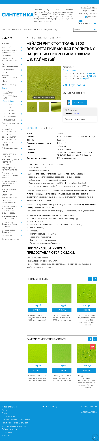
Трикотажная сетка (10, 239)
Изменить (76, 113)
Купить (37, 310)
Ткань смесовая (9, 117)
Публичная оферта (10, 429)
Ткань (4, 88)
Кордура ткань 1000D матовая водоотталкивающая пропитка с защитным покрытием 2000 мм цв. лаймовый (87, 381)
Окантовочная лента (8, 71)
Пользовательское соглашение (16, 420)
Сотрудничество (9, 416)
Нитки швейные (8, 120)
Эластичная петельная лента (9, 201)
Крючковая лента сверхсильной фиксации (9, 183)
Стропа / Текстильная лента (10, 65)
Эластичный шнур (9, 84)
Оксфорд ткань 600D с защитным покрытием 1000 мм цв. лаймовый (37, 317)
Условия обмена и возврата (14, 426)
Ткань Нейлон (8, 101)
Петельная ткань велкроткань (9, 155)
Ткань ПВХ (7, 107)
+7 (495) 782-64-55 (89, 7)
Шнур (4, 81)
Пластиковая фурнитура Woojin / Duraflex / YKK (10, 224)
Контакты (6, 435)
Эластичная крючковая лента (9, 196)
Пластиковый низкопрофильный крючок (10, 175)
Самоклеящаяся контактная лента (9, 59)
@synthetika (91, 17)
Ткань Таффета (9, 113)
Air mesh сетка (8, 236)
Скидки (48, 30)
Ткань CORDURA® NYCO (10, 97)
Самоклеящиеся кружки (9, 143)
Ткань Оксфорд (9, 104)
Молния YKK (7, 47)
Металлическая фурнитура (8, 231)
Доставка (27, 30)
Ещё (56, 30)
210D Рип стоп (56, 38)
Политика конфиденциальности (15, 423)
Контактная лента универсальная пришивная (9, 52)
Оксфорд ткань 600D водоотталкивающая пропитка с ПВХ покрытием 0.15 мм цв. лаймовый (86, 320)
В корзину (79, 102)
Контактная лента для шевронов (9, 217)
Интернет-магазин (11, 30)
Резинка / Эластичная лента (9, 76)
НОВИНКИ (6, 44)
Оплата (38, 30)
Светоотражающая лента (10, 124)
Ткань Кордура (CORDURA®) (8, 92)
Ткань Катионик (9, 110)
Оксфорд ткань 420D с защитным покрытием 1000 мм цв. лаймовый (62, 317)
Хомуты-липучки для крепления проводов (10, 162)
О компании (7, 432)
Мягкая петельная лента (9, 190)
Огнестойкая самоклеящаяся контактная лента (9, 137)
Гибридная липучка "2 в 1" (10, 149)
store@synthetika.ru (89, 10)
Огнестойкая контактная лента (9, 130)
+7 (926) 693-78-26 (88, 13)
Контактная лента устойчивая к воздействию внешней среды (9, 209)
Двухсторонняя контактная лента (9, 168)
